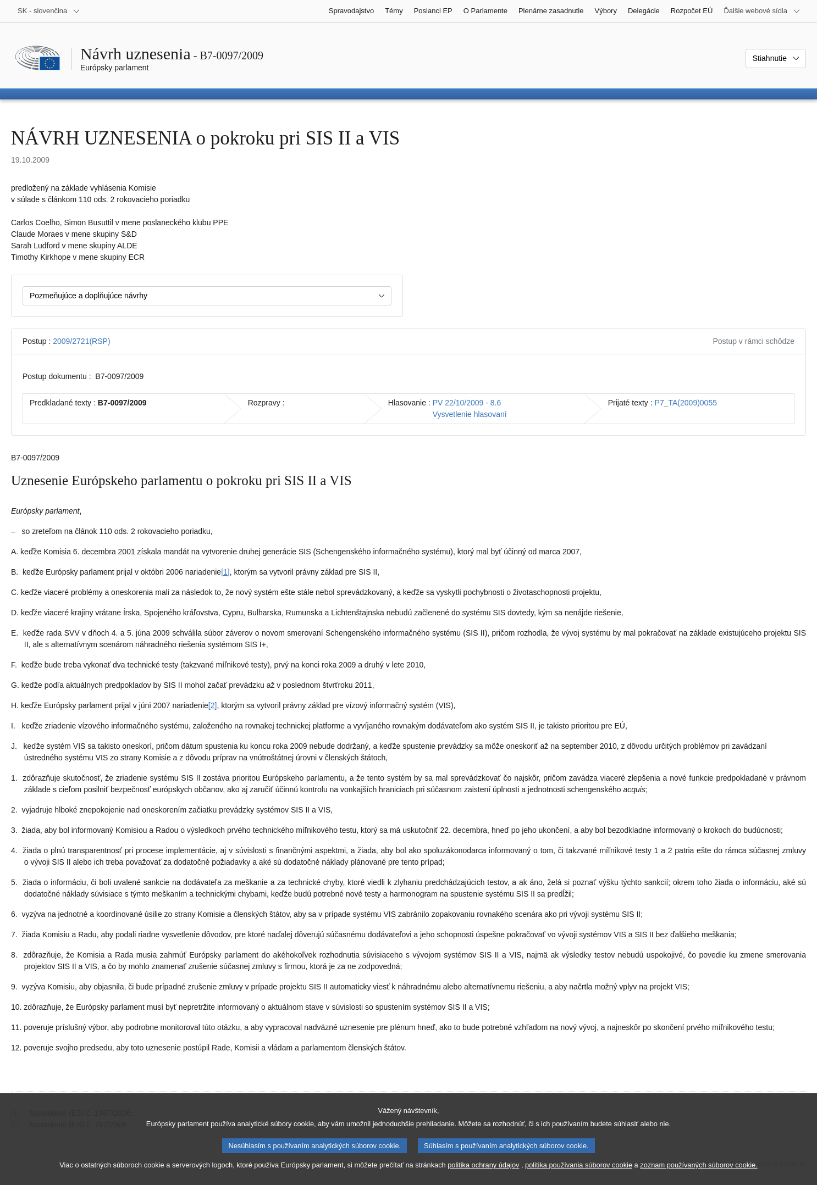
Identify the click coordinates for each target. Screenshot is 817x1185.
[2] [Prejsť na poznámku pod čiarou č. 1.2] (212, 705)
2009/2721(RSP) (81, 341)
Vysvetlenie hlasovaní (470, 414)
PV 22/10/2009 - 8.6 (467, 402)
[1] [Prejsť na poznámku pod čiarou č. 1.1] (225, 572)
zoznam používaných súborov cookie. (698, 1174)
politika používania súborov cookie (578, 1174)
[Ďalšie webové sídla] (762, 11)
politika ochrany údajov (483, 1174)
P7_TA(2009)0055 (686, 402)
